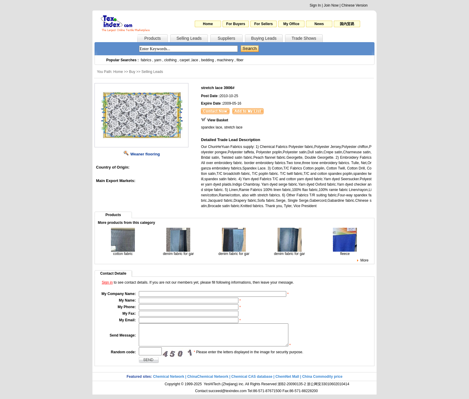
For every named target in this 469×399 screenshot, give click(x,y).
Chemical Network (169, 381)
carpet (185, 60)
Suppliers (226, 38)
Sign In (315, 5)
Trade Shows (304, 38)
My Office (291, 24)
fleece (345, 252)
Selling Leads (189, 38)
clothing (170, 60)
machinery (225, 60)
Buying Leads (264, 38)
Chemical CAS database (251, 381)
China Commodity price (322, 381)
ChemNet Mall (287, 381)
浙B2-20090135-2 (292, 388)
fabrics (146, 60)
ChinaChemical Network (207, 381)
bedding (207, 60)
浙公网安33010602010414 (328, 388)
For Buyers (235, 24)
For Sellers (263, 24)
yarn (157, 60)
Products (152, 38)
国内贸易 (347, 24)
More (364, 260)
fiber (240, 60)
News (319, 24)
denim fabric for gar (178, 252)
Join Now (331, 5)
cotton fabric (123, 252)
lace (195, 60)
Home (208, 24)
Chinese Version (355, 5)
